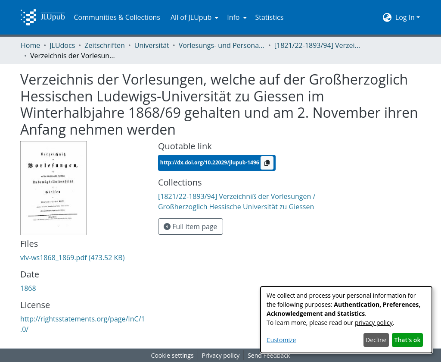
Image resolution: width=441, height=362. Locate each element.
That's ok (407, 340)
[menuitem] (193, 17)
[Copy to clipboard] (267, 163)
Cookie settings (172, 355)
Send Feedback (269, 355)
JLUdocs (62, 45)
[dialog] (346, 319)
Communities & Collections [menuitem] (117, 17)
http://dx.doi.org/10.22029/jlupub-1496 (210, 162)
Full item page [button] (190, 226)
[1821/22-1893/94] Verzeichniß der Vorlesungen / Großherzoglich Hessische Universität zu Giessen (317, 45)
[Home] (42, 17)
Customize (281, 340)
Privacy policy (221, 355)
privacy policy (374, 322)
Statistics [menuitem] (269, 17)
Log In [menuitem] (405, 17)
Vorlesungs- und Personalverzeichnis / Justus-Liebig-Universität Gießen (222, 45)
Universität (151, 45)
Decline (376, 340)
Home (30, 45)
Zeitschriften (104, 45)
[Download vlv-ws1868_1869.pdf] (72, 257)
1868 (28, 288)
